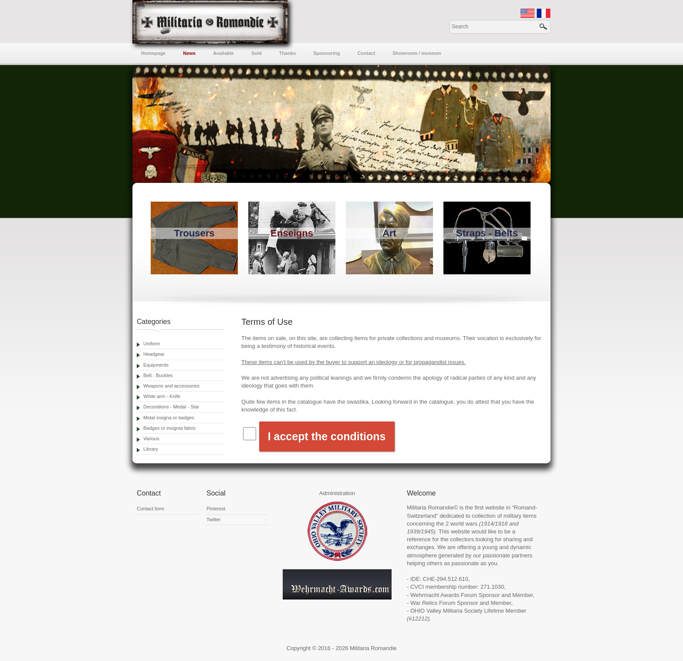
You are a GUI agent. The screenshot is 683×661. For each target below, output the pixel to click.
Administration (337, 493)
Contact (366, 53)
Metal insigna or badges (168, 417)
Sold (256, 53)
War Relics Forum (433, 603)
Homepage (153, 53)
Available (223, 53)
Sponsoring (326, 53)
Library (150, 449)
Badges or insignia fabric (169, 428)
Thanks (287, 53)
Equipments (156, 365)
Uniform (151, 343)
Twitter (213, 519)
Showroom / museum (416, 53)
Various (151, 438)
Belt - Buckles (157, 375)
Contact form (150, 508)
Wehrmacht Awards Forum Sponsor (455, 595)
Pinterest (215, 508)
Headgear (153, 354)
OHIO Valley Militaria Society (446, 610)
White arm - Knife (161, 396)
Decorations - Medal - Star (171, 406)
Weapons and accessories (171, 385)
